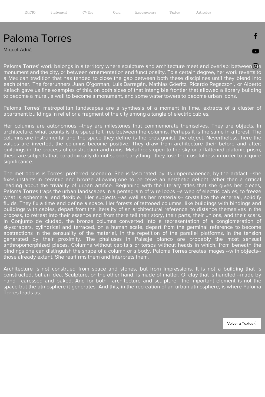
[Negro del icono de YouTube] (255, 51)
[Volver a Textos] (242, 323)
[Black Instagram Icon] (255, 66)
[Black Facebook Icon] (255, 36)
